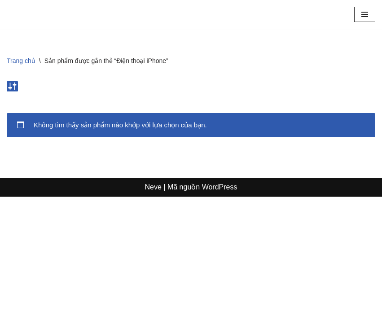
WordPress (219, 314)
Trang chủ (21, 60)
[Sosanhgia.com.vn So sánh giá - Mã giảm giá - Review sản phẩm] (34, 14)
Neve (153, 314)
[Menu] (364, 14)
